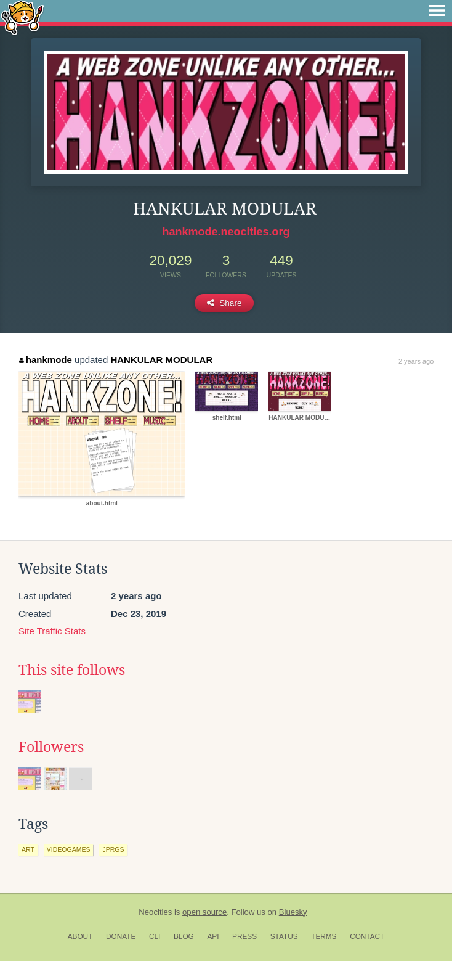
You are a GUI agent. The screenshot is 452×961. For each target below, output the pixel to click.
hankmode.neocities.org (225, 232)
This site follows (71, 670)
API (213, 936)
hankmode (45, 359)
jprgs (113, 849)
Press (244, 936)
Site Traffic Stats (52, 631)
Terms (323, 936)
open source (204, 912)
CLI (154, 936)
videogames (69, 849)
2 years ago (416, 361)
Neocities (155, 912)
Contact (367, 936)
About (80, 936)
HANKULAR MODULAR (161, 359)
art (28, 849)
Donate (120, 936)
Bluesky (293, 912)
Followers (51, 747)
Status (284, 936)
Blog (184, 936)
